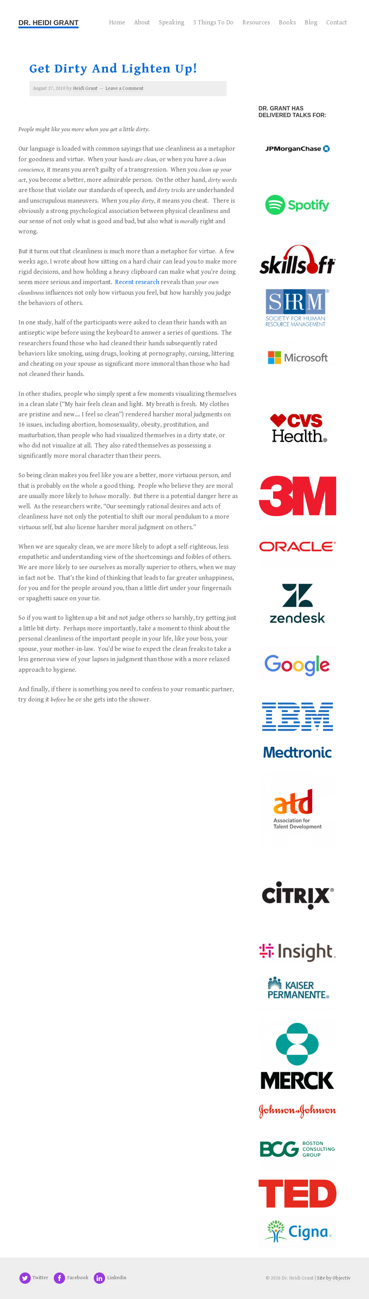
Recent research (138, 282)
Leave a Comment (124, 88)
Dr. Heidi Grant (48, 23)
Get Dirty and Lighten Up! (113, 69)
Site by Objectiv (334, 1278)
